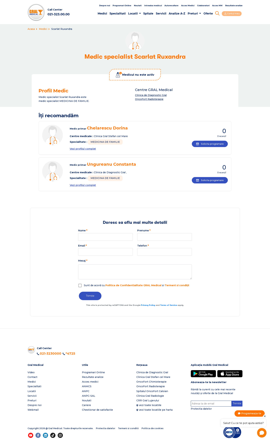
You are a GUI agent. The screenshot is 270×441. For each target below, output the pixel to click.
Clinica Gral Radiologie (150, 395)
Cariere (86, 405)
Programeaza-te (251, 413)
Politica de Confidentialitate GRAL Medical (133, 285)
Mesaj (82, 260)
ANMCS (86, 386)
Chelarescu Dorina (107, 128)
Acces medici (90, 381)
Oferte (209, 13)
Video (31, 372)
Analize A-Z (178, 13)
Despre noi (104, 5)
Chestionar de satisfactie (97, 409)
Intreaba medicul (153, 5)
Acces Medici (187, 5)
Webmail (33, 409)
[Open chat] (262, 433)
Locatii (134, 13)
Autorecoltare (171, 5)
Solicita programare (208, 143)
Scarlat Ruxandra (61, 29)
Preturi (194, 13)
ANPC (85, 391)
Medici (103, 13)
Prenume (143, 230)
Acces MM (217, 5)
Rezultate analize (233, 5)
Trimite (90, 295)
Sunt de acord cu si (136, 285)
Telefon (143, 245)
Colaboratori (203, 5)
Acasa (32, 29)
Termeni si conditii (128, 428)
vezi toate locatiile (150, 405)
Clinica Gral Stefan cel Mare (153, 377)
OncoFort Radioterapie (149, 99)
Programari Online (122, 5)
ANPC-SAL (88, 395)
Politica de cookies (152, 428)
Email (82, 245)
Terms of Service (168, 305)
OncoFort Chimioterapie (151, 381)
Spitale (149, 13)
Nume (82, 230)
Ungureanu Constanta (111, 164)
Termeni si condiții (177, 285)
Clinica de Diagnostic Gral (151, 95)
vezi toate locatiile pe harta (156, 409)
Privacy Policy (148, 305)
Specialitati (118, 13)
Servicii (162, 13)
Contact (32, 377)
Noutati (138, 5)
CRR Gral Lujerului (147, 400)
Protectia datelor (201, 408)
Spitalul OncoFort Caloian (152, 391)
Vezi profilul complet (83, 148)
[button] (53, 365)
